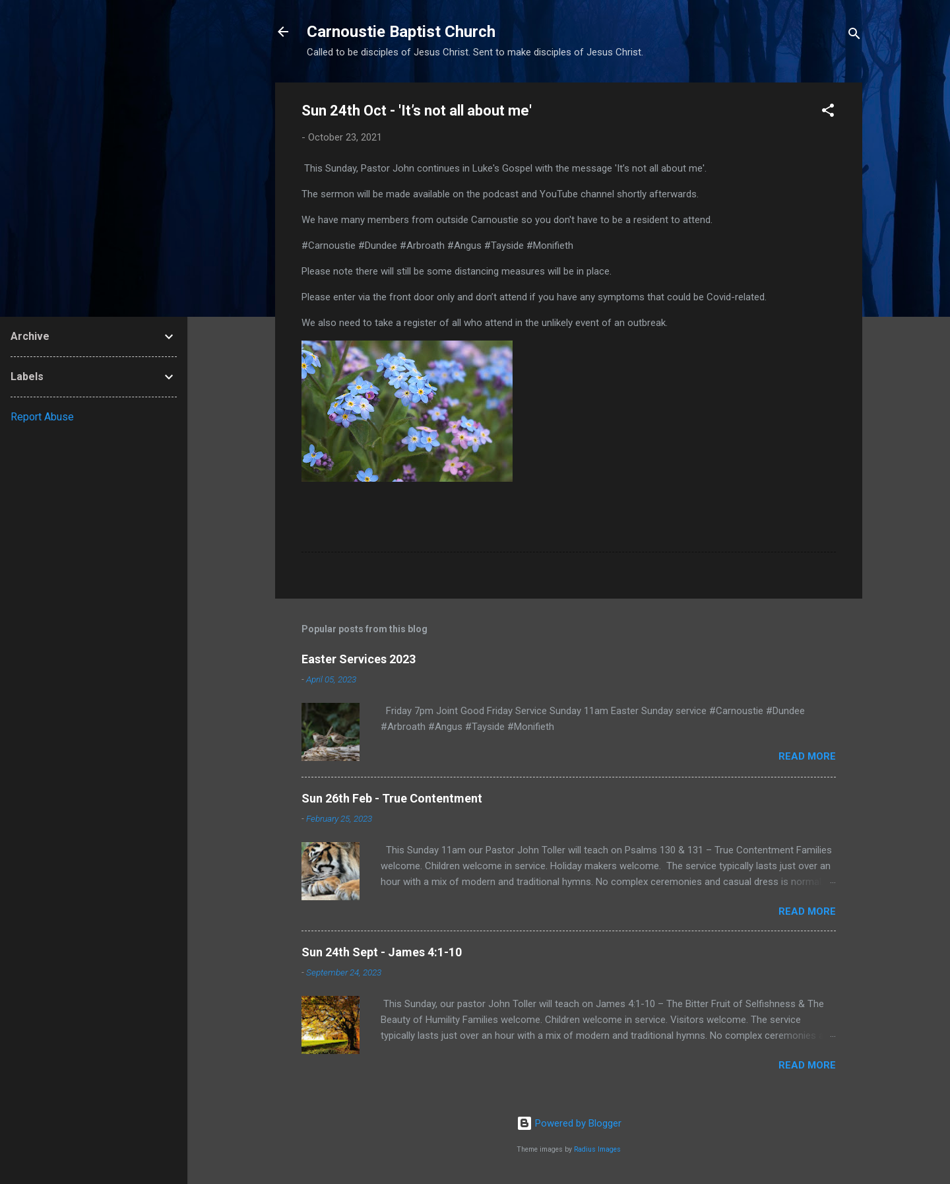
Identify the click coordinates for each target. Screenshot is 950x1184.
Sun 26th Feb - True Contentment (391, 798)
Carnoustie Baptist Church (401, 31)
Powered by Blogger (569, 1123)
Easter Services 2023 (358, 659)
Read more (807, 756)
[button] (828, 112)
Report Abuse (42, 417)
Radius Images (597, 1149)
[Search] (854, 36)
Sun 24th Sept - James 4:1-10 (381, 952)
